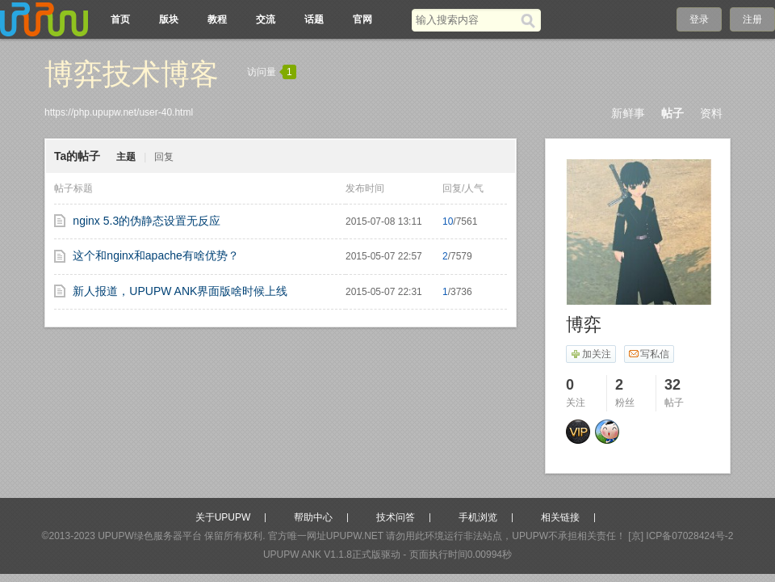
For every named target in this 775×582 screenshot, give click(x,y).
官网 (362, 19)
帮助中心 (313, 517)
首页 (120, 19)
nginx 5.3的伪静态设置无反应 (146, 220)
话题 (314, 19)
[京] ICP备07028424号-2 (680, 536)
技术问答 (395, 517)
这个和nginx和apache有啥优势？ (155, 255)
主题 (126, 156)
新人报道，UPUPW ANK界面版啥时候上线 (180, 291)
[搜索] (531, 20)
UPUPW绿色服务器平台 (150, 536)
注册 (752, 19)
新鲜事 (628, 113)
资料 (711, 113)
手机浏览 (478, 517)
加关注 (590, 354)
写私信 (648, 354)
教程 (217, 19)
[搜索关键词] (466, 20)
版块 (168, 19)
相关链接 (560, 517)
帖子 (672, 113)
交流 (265, 19)
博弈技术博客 (131, 74)
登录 (699, 19)
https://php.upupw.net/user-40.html (118, 112)
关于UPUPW (223, 517)
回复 (164, 156)
